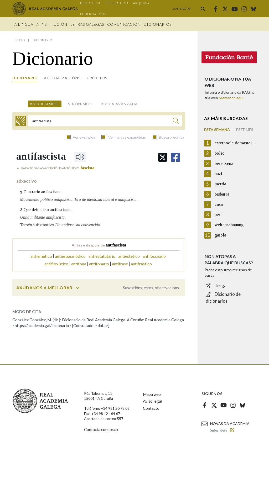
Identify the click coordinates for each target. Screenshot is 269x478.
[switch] (77, 287)
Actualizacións (62, 78)
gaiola (220, 235)
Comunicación (124, 24)
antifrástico (141, 263)
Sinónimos (80, 104)
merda (220, 183)
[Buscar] (176, 121)
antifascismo (154, 256)
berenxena (224, 163)
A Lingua (23, 24)
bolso (220, 153)
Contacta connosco (101, 429)
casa (219, 204)
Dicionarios (158, 24)
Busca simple (44, 104)
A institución (52, 24)
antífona (78, 263)
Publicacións (93, 14)
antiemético (41, 256)
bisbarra (222, 194)
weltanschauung (229, 224)
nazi (218, 173)
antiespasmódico (70, 256)
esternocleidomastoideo (236, 142)
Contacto (181, 8)
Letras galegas (87, 24)
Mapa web (152, 394)
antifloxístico (56, 263)
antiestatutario (102, 256)
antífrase (120, 263)
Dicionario (25, 78)
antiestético (129, 256)
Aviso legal (152, 401)
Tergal (221, 285)
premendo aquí (231, 98)
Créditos (97, 78)
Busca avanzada (119, 104)
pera (219, 214)
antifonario (99, 263)
